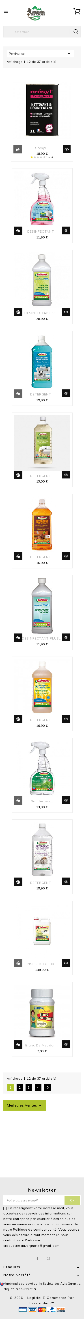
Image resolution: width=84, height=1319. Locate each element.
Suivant (47, 1087)
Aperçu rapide (67, 149)
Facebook (37, 1258)
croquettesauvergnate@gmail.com (31, 1246)
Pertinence (40, 53)
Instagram (49, 1258)
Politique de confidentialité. (35, 1229)
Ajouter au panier (17, 149)
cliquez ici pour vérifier (20, 1289)
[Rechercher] (42, 31)
